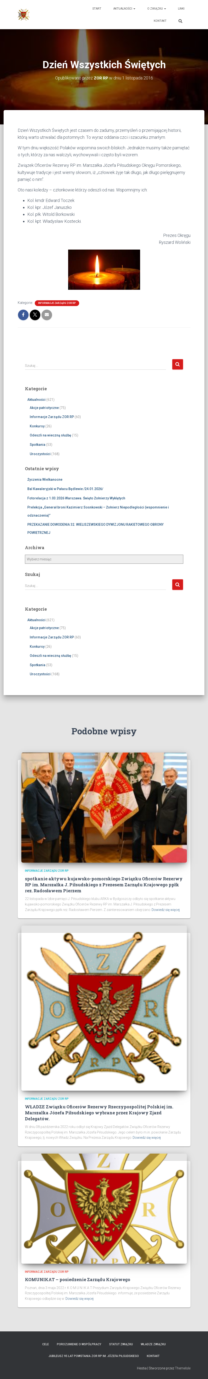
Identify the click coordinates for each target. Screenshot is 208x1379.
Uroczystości (40, 454)
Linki (181, 8)
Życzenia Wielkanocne (44, 479)
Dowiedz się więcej (166, 910)
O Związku (156, 8)
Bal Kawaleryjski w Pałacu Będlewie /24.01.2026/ (65, 489)
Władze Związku (153, 1344)
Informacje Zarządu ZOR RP (57, 302)
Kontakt (160, 20)
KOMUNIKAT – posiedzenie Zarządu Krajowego (77, 1279)
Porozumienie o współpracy (79, 1344)
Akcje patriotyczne (44, 408)
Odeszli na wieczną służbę (50, 435)
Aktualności (124, 8)
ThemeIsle (182, 1368)
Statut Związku (121, 1344)
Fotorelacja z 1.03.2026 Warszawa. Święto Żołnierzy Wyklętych (76, 498)
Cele (45, 1344)
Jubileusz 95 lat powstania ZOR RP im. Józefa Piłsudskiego (93, 1356)
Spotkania (37, 445)
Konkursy (37, 426)
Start (96, 8)
